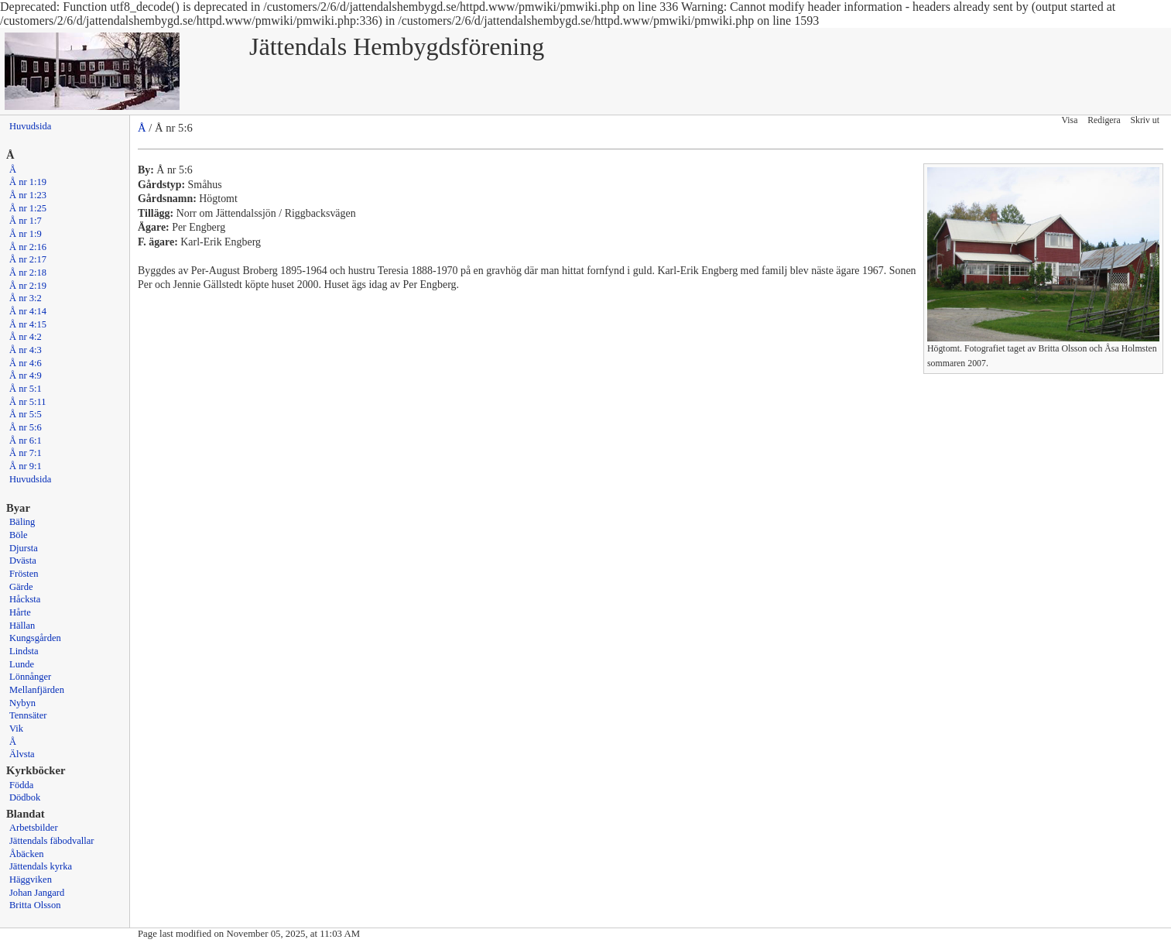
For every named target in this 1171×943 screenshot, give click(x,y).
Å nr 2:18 (27, 272)
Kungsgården (35, 638)
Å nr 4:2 (25, 336)
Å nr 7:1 (25, 452)
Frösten (24, 573)
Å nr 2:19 (27, 285)
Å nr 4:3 (25, 350)
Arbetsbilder (33, 827)
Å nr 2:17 (27, 259)
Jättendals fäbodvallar (51, 840)
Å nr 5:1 (25, 388)
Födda (21, 785)
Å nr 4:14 (27, 311)
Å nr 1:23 (27, 195)
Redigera (1103, 120)
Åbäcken (26, 854)
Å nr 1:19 (27, 182)
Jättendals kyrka (40, 866)
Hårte (20, 612)
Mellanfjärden (36, 689)
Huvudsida (30, 126)
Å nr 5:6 (25, 427)
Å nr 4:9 (25, 375)
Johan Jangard (36, 892)
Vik (16, 728)
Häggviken (30, 879)
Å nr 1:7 (25, 220)
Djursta (23, 548)
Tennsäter (27, 715)
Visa (1070, 120)
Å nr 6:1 (25, 440)
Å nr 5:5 (25, 414)
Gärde (21, 586)
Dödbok (24, 797)
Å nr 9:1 (25, 466)
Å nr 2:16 (27, 247)
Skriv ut (1145, 120)
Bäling (22, 521)
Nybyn (22, 703)
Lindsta (24, 651)
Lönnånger (30, 676)
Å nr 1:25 (27, 208)
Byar (18, 508)
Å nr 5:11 (27, 401)
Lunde (21, 664)
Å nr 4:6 (25, 363)
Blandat (25, 814)
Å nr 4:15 (27, 324)
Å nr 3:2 (25, 298)
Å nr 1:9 (25, 233)
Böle (18, 535)
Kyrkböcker (36, 770)
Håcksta (24, 599)
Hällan (22, 625)
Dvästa (22, 560)
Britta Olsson (34, 905)
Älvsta (22, 754)
